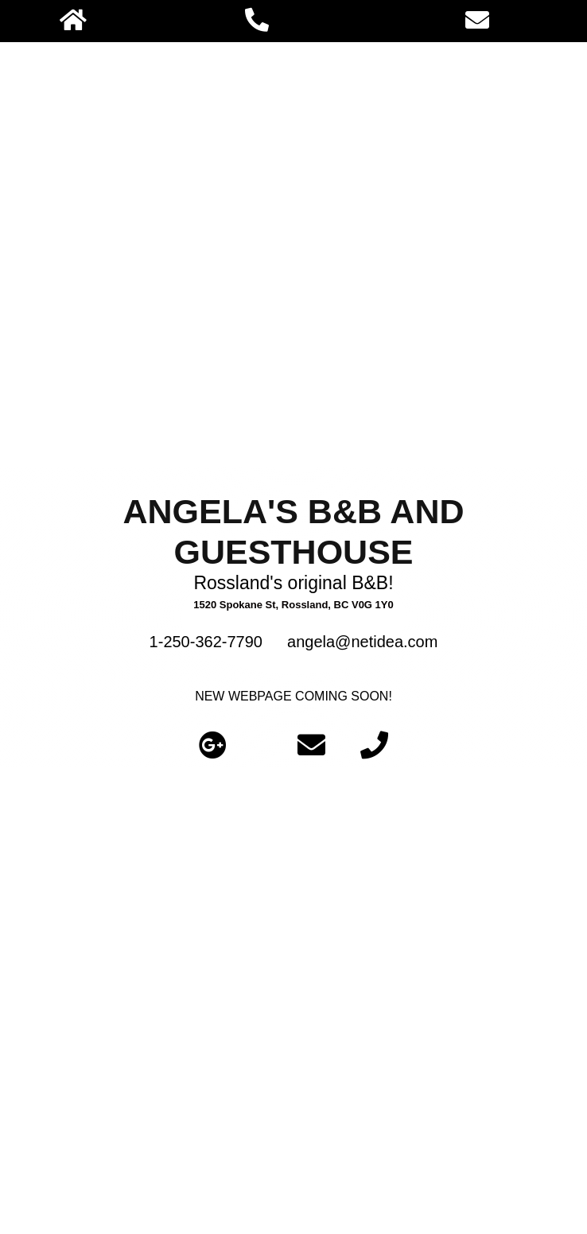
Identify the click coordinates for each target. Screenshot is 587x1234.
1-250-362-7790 (206, 641)
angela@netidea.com (362, 641)
